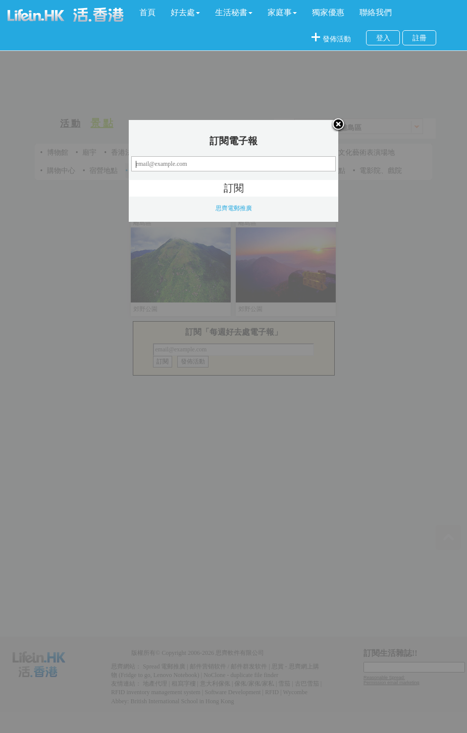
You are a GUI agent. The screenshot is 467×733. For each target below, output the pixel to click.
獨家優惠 (328, 12)
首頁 (147, 12)
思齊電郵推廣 (234, 208)
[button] (185, 12)
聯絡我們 (375, 12)
